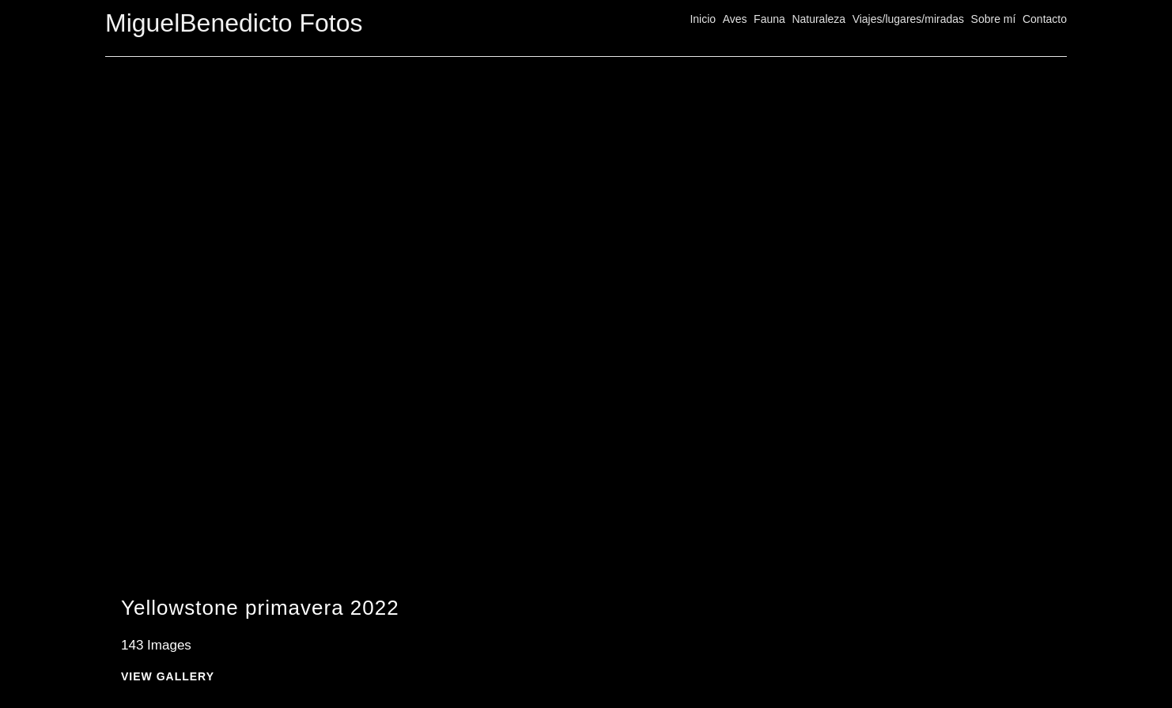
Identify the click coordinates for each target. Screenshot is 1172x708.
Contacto (1045, 19)
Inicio (703, 19)
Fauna (769, 19)
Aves (735, 19)
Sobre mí (993, 19)
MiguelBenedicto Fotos (234, 23)
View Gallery (167, 677)
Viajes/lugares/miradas (908, 19)
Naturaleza (818, 19)
